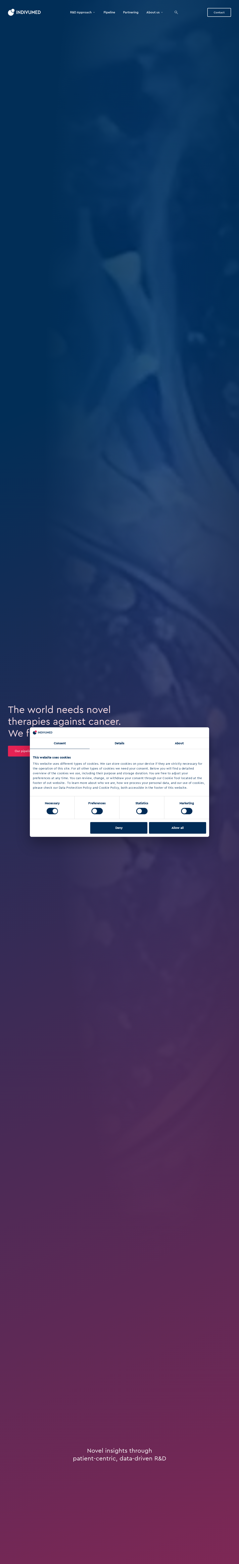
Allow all (177, 828)
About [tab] (179, 743)
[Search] (176, 12)
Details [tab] (119, 743)
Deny (118, 828)
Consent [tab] (60, 743)
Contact (219, 12)
